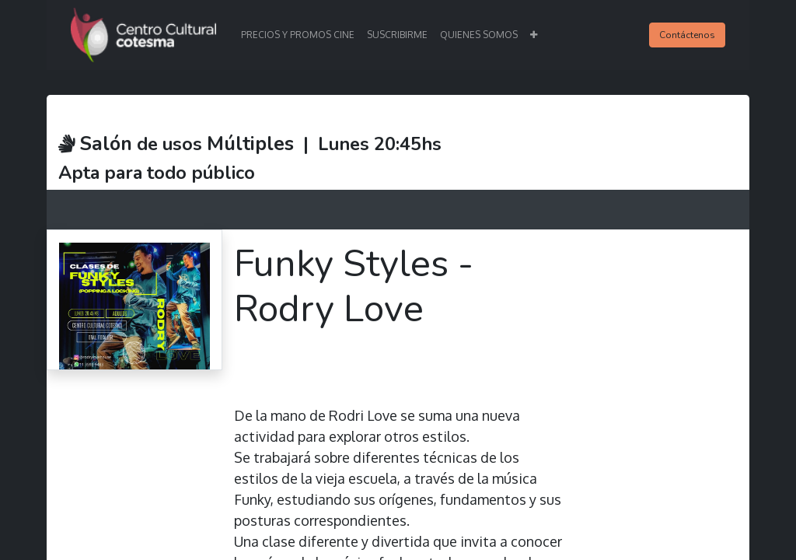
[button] (533, 35)
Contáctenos (687, 35)
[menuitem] (298, 35)
